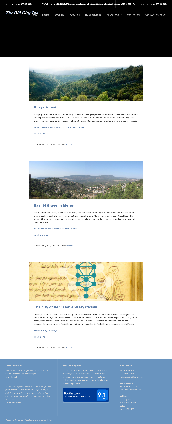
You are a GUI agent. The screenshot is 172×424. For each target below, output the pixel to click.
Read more (41, 133)
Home (34, 15)
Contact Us (133, 15)
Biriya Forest (45, 107)
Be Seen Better (46, 420)
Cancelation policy (156, 15)
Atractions (113, 15)
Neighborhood (93, 15)
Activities (69, 144)
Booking (59, 15)
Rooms (45, 15)
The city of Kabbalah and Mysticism (65, 307)
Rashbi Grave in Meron (54, 205)
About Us (75, 15)
